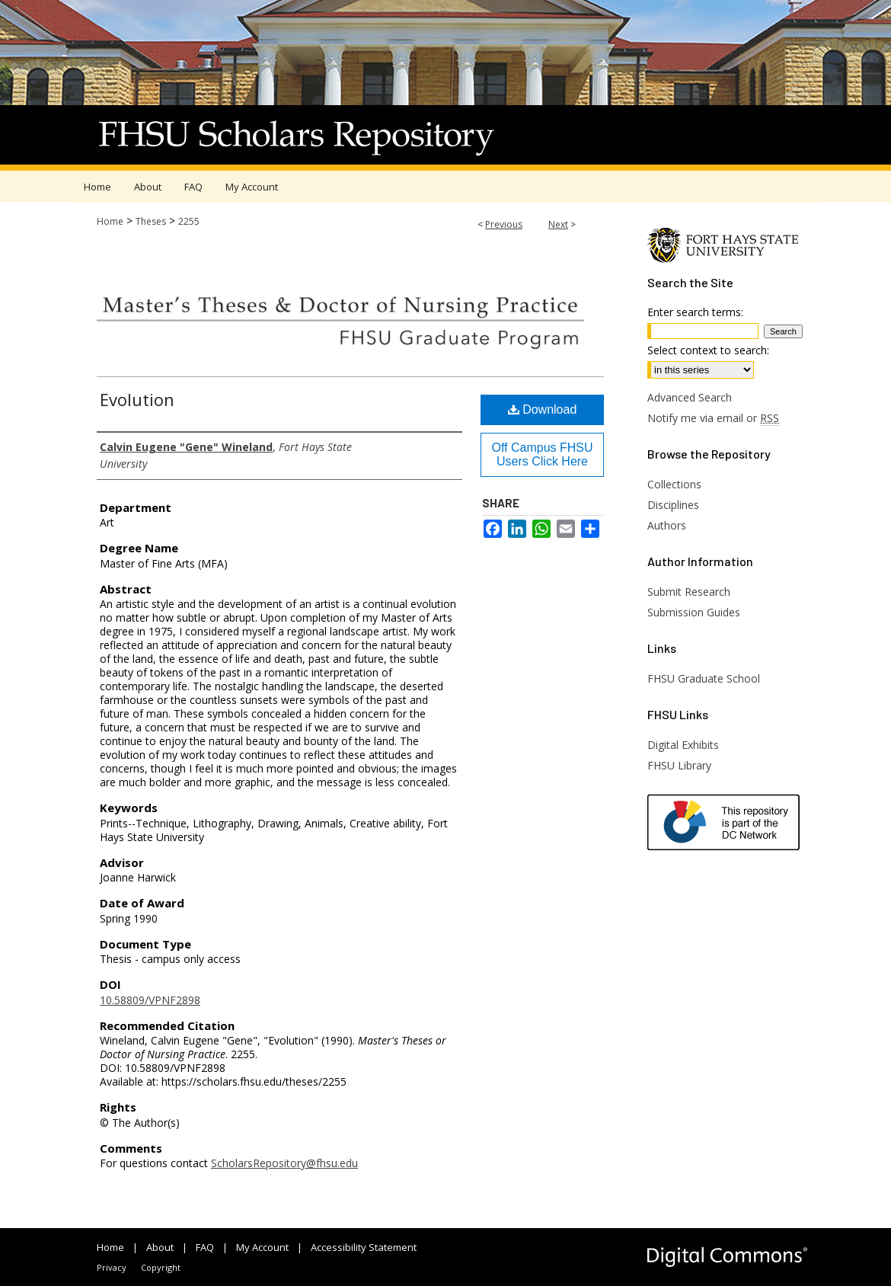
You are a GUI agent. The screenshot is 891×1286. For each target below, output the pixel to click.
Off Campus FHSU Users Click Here (541, 454)
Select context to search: (708, 350)
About (160, 1247)
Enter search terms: (695, 312)
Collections (674, 484)
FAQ (205, 1247)
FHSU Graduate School (703, 678)
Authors (666, 525)
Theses (151, 221)
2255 (189, 221)
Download (542, 409)
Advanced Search (689, 397)
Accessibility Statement (364, 1247)
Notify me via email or (713, 418)
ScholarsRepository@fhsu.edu (284, 1163)
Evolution (137, 399)
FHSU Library (679, 765)
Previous (503, 224)
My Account (262, 1247)
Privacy (111, 1267)
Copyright (160, 1267)
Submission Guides (693, 612)
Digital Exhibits (683, 744)
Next (558, 224)
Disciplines (673, 504)
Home (110, 221)
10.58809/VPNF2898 (150, 1000)
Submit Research (688, 591)
